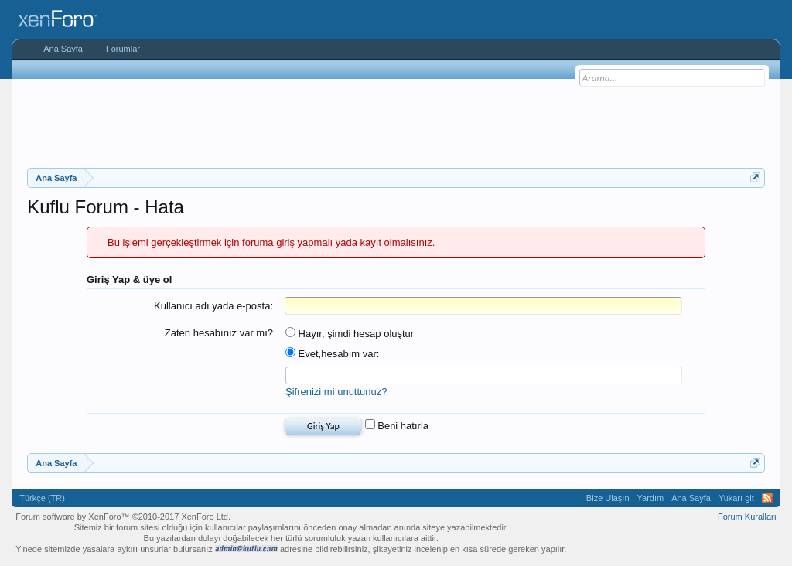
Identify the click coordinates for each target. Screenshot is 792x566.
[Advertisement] (396, 121)
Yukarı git (736, 498)
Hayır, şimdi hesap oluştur (349, 333)
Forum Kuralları (747, 516)
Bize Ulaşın (608, 498)
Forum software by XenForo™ (122, 516)
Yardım (650, 498)
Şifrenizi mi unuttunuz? (336, 391)
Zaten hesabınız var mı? (219, 333)
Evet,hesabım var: (332, 354)
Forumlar (123, 48)
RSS (767, 498)
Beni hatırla (396, 425)
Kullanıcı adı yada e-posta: (213, 306)
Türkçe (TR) (42, 498)
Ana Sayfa (63, 48)
